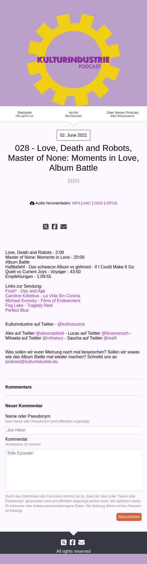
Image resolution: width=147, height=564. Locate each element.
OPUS (111, 203)
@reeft (110, 338)
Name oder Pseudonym (73, 419)
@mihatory (52, 338)
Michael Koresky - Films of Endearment (42, 300)
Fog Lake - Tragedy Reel (29, 305)
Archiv (73, 113)
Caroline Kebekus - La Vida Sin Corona (42, 296)
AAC (87, 203)
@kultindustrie (71, 324)
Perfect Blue (17, 310)
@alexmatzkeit (50, 333)
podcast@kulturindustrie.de (31, 361)
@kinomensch (115, 333)
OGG (98, 203)
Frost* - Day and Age (25, 291)
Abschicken (129, 517)
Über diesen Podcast (122, 113)
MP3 (76, 203)
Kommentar (73, 442)
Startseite (24, 113)
